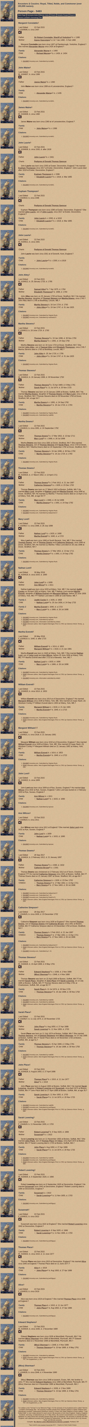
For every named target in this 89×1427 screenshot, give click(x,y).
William (42, 594)
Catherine (42, 485)
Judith (40, 600)
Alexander (36, 47)
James (40, 82)
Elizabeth (44, 177)
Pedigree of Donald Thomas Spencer (50, 161)
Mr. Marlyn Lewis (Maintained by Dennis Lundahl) (51, 1422)
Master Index (44, 15)
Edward (42, 972)
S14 (24, 624)
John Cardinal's (42, 1425)
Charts (53, 15)
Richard (43, 53)
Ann (39, 585)
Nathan (50, 492)
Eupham (27, 168)
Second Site (49, 1425)
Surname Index (32, 15)
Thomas (50, 298)
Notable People (62, 15)
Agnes (42, 40)
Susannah (60, 1088)
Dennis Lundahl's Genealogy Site (30, 17)
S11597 (26, 61)
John (42, 128)
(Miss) (41, 974)
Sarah (39, 388)
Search (72, 15)
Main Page (21, 15)
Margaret (60, 594)
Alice (36, 1082)
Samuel (40, 289)
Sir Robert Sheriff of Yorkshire (52, 37)
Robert (44, 1088)
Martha (25, 298)
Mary (71, 394)
